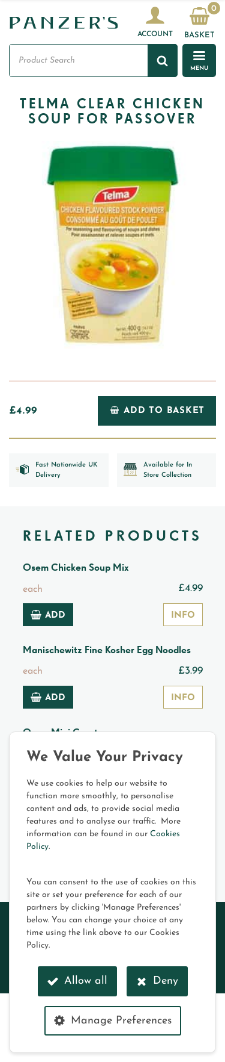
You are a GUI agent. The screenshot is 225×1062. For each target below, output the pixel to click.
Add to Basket (157, 410)
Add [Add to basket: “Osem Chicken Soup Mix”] (48, 614)
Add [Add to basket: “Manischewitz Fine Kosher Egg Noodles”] (48, 697)
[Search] (163, 60)
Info (183, 615)
